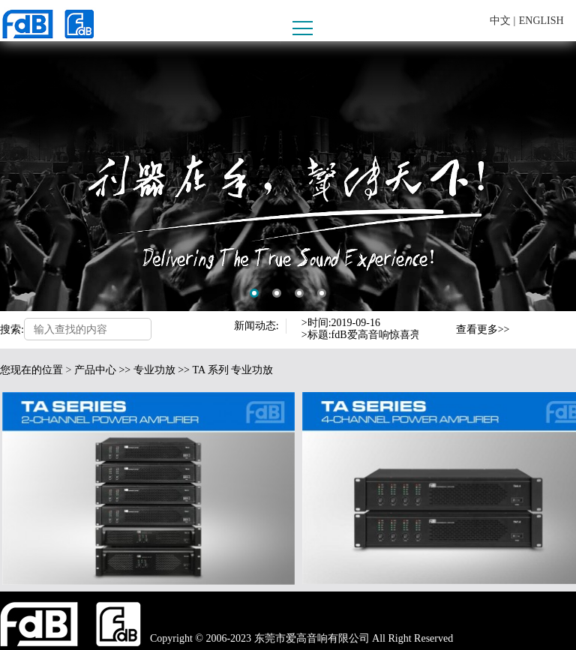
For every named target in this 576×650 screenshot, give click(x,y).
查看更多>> (483, 329)
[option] (288, 176)
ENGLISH (541, 20)
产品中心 (95, 370)
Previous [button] (440, 323)
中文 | (502, 20)
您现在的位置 (31, 370)
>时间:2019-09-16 (341, 322)
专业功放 (155, 370)
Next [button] (440, 337)
